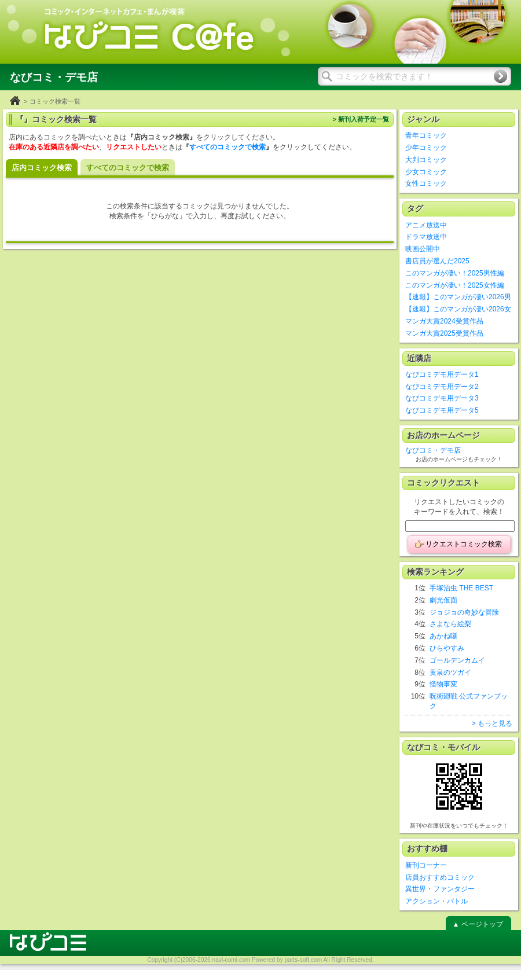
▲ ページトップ (477, 924)
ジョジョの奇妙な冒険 (464, 612)
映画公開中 (422, 249)
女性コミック (426, 183)
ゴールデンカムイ (457, 660)
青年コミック (426, 135)
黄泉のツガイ (450, 672)
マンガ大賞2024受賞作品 (444, 321)
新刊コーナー (426, 865)
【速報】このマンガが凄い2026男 (458, 297)
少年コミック (426, 148)
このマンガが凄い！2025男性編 (454, 273)
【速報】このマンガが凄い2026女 (458, 309)
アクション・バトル (436, 901)
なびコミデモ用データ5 (442, 410)
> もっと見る (492, 723)
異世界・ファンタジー (440, 889)
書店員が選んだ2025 (437, 261)
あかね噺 (443, 636)
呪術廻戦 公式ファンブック (469, 701)
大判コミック (426, 160)
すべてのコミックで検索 (227, 147)
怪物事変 (443, 684)
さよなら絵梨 (450, 624)
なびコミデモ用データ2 (442, 387)
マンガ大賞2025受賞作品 (444, 333)
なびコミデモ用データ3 (442, 398)
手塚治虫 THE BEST (461, 588)
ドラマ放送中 (426, 237)
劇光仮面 (443, 600)
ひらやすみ (447, 648)
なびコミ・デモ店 (433, 450)
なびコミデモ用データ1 (442, 374)
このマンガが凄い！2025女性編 (454, 285)
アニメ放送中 (426, 225)
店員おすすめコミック (440, 877)
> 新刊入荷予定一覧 (360, 119)
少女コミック (426, 172)
